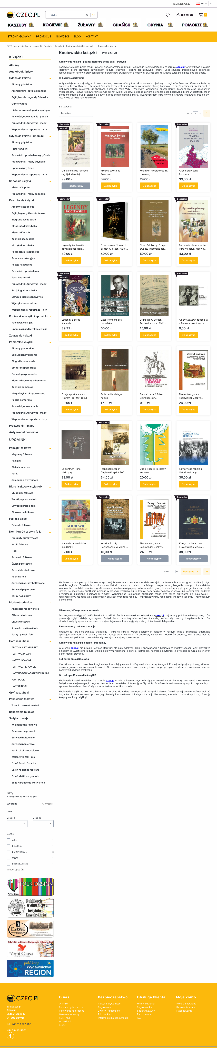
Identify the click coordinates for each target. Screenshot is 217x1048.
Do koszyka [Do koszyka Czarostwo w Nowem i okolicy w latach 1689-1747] (110, 260)
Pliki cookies (105, 1014)
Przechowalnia (184, 1010)
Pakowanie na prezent (71, 1010)
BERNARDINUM (19, 852)
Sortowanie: (65, 106)
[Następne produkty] (191, 571)
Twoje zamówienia (186, 1003)
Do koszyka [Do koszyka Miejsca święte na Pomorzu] (110, 185)
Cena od (11, 818)
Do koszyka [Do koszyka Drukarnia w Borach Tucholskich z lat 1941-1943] (149, 334)
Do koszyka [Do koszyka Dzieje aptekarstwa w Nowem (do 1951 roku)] (71, 409)
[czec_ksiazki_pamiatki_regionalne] (30, 998)
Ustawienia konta (185, 1007)
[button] (94, 15)
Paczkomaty (144, 1014)
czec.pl (180, 66)
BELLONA (17, 846)
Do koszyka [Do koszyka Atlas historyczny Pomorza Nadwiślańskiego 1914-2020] (188, 185)
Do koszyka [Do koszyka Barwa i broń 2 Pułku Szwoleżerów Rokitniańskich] (149, 409)
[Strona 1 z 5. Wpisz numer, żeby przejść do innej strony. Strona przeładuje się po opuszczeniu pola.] (195, 113)
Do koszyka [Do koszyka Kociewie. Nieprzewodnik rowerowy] (149, 185)
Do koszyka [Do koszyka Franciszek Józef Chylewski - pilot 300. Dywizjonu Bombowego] (110, 484)
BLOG (62, 1024)
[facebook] (10, 1036)
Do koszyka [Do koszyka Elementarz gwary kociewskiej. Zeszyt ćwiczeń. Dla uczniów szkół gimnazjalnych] (188, 409)
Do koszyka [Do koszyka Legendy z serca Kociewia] (71, 334)
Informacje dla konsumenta (113, 1017)
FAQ (139, 1017)
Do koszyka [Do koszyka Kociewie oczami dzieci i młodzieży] (71, 558)
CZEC (15, 858)
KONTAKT (64, 1017)
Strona (189, 113)
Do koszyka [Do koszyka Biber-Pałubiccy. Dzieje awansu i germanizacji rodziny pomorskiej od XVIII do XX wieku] (149, 260)
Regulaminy (104, 1007)
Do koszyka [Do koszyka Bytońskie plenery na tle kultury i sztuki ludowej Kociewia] (188, 260)
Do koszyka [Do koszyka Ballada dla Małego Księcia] (110, 409)
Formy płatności (145, 1003)
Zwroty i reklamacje (109, 1010)
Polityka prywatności (109, 1003)
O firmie (63, 1003)
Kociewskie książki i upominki (80, 46)
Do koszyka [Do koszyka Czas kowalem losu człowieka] (110, 334)
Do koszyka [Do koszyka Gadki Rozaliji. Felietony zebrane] (149, 484)
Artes (14, 840)
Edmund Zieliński (20, 863)
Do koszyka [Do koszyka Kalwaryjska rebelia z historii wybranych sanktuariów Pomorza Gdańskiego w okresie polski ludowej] (188, 484)
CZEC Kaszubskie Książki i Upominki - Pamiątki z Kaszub (34, 46)
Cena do (37, 818)
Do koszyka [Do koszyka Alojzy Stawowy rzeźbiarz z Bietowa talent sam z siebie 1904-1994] (188, 334)
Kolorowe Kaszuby (69, 1014)
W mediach (65, 1021)
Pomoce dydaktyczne (71, 1007)
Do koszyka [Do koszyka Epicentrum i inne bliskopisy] (71, 484)
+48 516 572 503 (21, 1024)
